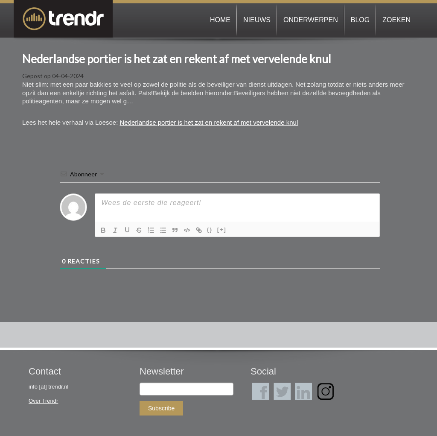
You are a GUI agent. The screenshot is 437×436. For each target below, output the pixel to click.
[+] (222, 229)
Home (220, 19)
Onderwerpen (310, 19)
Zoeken (396, 19)
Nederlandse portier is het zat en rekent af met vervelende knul (176, 59)
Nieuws (257, 19)
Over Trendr (43, 401)
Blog (360, 19)
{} (210, 229)
